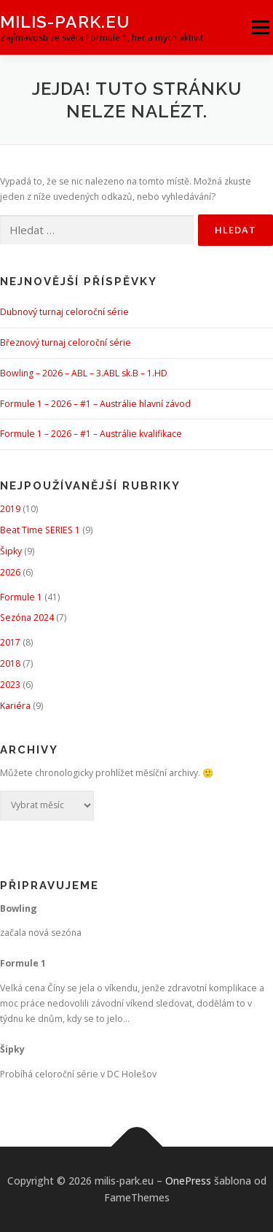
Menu (260, 27)
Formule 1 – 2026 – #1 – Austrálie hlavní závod (95, 404)
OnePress (188, 1181)
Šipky (11, 551)
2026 (10, 572)
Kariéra (15, 706)
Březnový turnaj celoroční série (65, 342)
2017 (10, 642)
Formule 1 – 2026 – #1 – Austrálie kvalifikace (91, 433)
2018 (10, 663)
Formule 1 (21, 597)
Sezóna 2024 (27, 617)
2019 (10, 509)
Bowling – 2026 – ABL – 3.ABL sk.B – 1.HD (83, 373)
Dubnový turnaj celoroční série (64, 312)
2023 (10, 684)
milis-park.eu (65, 21)
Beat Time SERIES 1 (40, 530)
